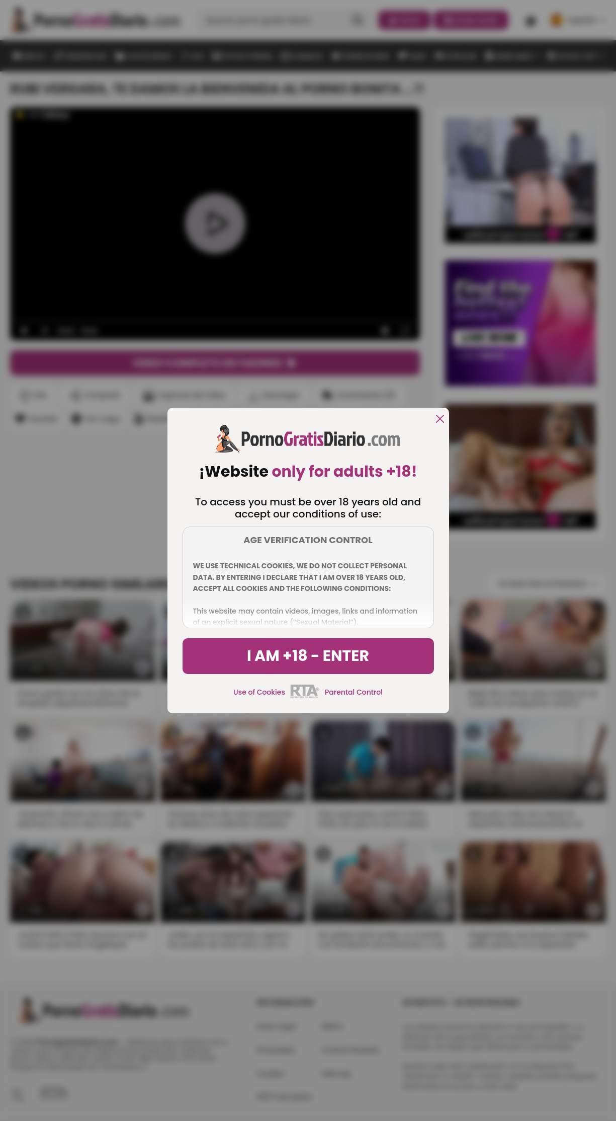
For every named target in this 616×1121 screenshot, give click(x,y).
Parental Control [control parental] (354, 692)
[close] (440, 419)
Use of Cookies (259, 692)
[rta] (305, 697)
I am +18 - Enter (308, 655)
